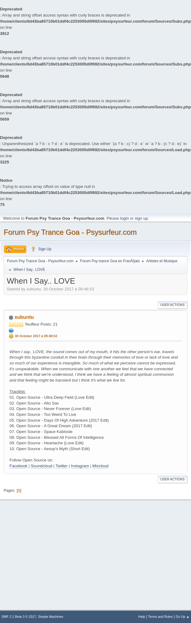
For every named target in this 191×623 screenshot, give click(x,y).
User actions (172, 305)
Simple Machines (50, 616)
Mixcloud (100, 466)
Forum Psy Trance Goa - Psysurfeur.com (70, 232)
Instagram (80, 466)
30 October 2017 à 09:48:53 (36, 336)
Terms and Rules (160, 616)
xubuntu (24, 317)
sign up (141, 218)
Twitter (61, 466)
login (124, 218)
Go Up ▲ (182, 616)
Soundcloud (41, 466)
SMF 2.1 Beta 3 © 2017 (19, 616)
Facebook (18, 466)
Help (141, 616)
